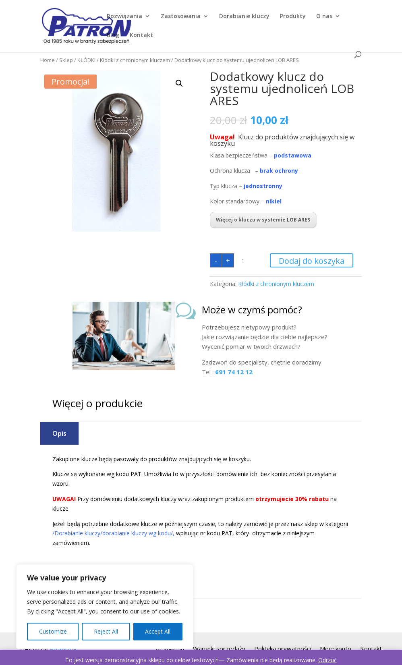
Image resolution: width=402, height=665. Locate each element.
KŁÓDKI (86, 60)
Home (47, 60)
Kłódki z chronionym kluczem (135, 60)
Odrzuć (327, 660)
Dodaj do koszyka (311, 260)
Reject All (106, 631)
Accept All (157, 631)
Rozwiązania (124, 16)
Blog (113, 35)
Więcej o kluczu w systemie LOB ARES (263, 219)
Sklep (66, 60)
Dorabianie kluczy (244, 16)
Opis (59, 433)
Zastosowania (181, 16)
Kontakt (141, 35)
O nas (324, 16)
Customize (53, 631)
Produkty (293, 16)
